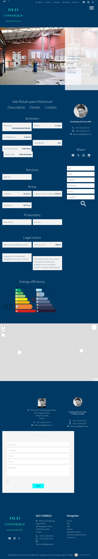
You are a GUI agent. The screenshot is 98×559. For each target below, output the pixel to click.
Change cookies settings (63, 555)
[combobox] (81, 168)
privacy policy (37, 481)
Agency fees (47, 555)
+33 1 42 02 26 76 (82, 128)
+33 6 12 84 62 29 (82, 131)
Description (16, 107)
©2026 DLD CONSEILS (18, 555)
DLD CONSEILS (44, 515)
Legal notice (35, 555)
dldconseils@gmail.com (82, 134)
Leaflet (95, 379)
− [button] (3, 330)
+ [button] (3, 326)
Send (38, 486)
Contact (51, 107)
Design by (84, 555)
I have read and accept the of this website (32, 481)
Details (35, 107)
